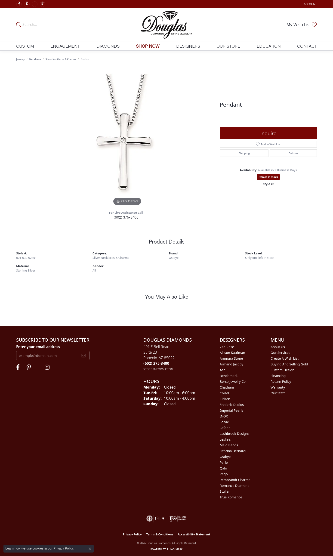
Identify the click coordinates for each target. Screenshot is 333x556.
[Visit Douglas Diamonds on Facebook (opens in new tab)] (19, 4)
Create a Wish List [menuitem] (285, 358)
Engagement (65, 46)
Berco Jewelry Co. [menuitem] (233, 381)
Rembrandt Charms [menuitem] (235, 480)
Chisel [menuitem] (224, 393)
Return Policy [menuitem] (281, 381)
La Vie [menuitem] (224, 422)
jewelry (20, 59)
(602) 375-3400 (126, 217)
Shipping (244, 153)
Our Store (228, 46)
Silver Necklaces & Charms (61, 59)
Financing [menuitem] (278, 376)
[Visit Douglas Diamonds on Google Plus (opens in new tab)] (34, 4)
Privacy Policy (132, 534)
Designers (188, 46)
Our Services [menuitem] (280, 352)
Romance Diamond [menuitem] (235, 485)
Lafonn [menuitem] (225, 428)
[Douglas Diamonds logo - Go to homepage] (166, 24)
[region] (127, 137)
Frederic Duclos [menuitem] (232, 404)
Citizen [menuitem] (225, 399)
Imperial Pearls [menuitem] (231, 410)
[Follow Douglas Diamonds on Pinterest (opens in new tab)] (27, 4)
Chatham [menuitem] (227, 387)
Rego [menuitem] (224, 474)
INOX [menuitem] (224, 416)
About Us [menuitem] (278, 347)
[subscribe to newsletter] (83, 355)
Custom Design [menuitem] (282, 370)
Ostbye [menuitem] (225, 456)
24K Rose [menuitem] (227, 347)
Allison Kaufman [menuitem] (232, 352)
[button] (310, 4)
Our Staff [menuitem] (278, 393)
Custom (25, 46)
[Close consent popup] (90, 548)
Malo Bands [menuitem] (229, 445)
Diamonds (108, 46)
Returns (293, 153)
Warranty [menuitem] (278, 387)
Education (269, 46)
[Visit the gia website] (155, 518)
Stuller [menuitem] (225, 491)
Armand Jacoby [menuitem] (231, 364)
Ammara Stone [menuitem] (231, 358)
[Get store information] (158, 369)
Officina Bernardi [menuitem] (233, 451)
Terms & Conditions (159, 534)
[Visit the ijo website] (178, 518)
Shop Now (148, 46)
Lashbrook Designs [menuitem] (235, 433)
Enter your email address (38, 346)
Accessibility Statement (194, 534)
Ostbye (174, 258)
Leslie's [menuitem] (225, 439)
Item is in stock (268, 177)
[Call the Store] (156, 363)
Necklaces (35, 59)
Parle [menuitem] (224, 462)
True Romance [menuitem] (231, 497)
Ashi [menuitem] (223, 370)
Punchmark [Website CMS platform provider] (175, 549)
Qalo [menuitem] (223, 468)
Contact (307, 46)
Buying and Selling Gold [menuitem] (289, 364)
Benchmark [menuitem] (228, 376)
